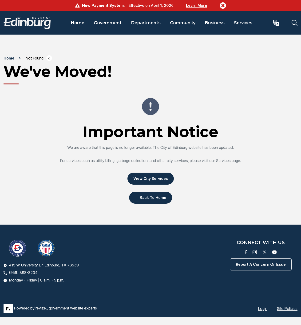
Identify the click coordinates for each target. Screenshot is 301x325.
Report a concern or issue (261, 264)
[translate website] (279, 23)
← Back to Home (150, 197)
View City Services (150, 178)
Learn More (196, 5)
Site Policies (287, 308)
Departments (146, 22)
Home (77, 22)
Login (262, 308)
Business (215, 22)
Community (182, 22)
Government (108, 22)
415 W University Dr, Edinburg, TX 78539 (41, 265)
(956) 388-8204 (21, 272)
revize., (42, 308)
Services (243, 22)
